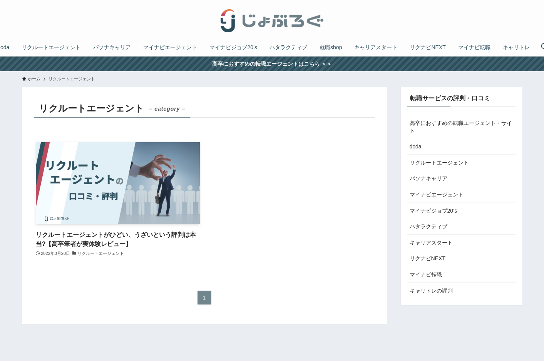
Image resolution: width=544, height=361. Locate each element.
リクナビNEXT (427, 258)
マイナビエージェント (437, 194)
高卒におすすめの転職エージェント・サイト (461, 127)
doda (416, 146)
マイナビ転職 (426, 274)
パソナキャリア (428, 178)
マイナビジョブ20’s (433, 211)
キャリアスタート (431, 243)
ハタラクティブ (428, 226)
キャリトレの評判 (431, 291)
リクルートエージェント (439, 163)
